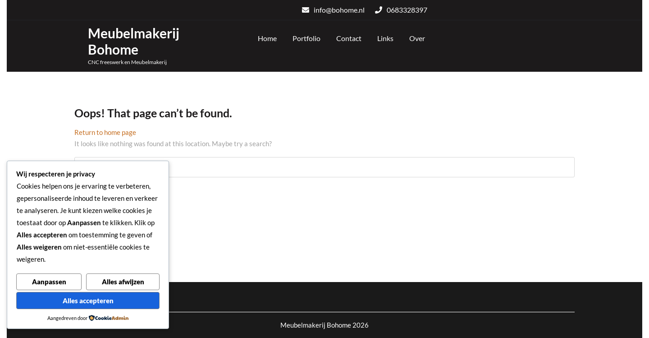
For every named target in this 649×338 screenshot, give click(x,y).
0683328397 (401, 9)
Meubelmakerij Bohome (133, 41)
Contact (348, 38)
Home (267, 38)
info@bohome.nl (333, 9)
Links (385, 38)
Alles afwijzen (123, 282)
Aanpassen (49, 282)
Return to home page (105, 132)
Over (417, 38)
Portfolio (306, 38)
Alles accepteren (88, 300)
